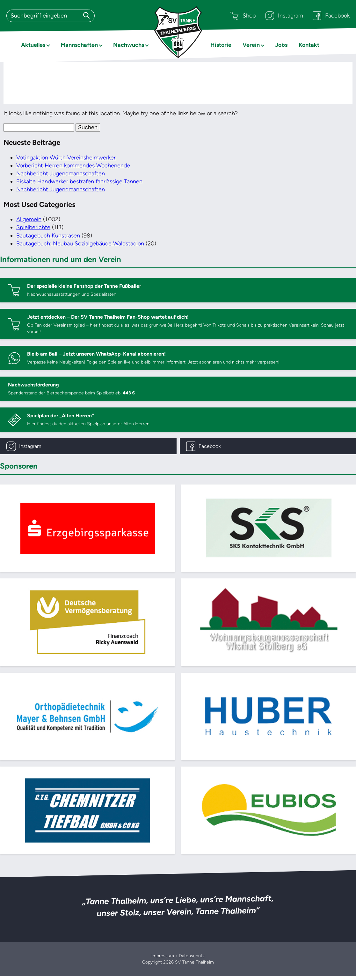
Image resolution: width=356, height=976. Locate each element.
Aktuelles (33, 44)
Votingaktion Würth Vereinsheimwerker (66, 157)
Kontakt (309, 44)
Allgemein (28, 219)
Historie (220, 44)
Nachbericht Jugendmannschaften (60, 173)
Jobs (281, 44)
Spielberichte (33, 227)
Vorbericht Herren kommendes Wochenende (73, 165)
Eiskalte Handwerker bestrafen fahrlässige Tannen (79, 181)
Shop (243, 15)
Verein (251, 44)
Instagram (284, 15)
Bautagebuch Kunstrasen (48, 235)
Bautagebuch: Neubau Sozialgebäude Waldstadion (80, 243)
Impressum (162, 955)
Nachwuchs (128, 44)
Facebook (331, 15)
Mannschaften (79, 44)
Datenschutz (192, 955)
